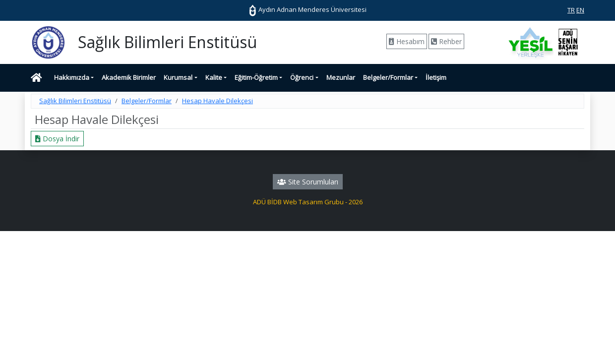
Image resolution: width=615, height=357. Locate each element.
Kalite (213, 77)
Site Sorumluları (307, 181)
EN (580, 9)
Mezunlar (340, 77)
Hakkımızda (71, 77)
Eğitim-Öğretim (256, 77)
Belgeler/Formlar (388, 77)
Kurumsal (178, 77)
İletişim (436, 77)
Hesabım (407, 41)
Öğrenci (301, 77)
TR (571, 9)
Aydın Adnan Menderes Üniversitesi (307, 9)
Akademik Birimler (129, 77)
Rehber (446, 41)
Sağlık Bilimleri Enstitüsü (75, 100)
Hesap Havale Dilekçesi (217, 100)
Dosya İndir (57, 138)
